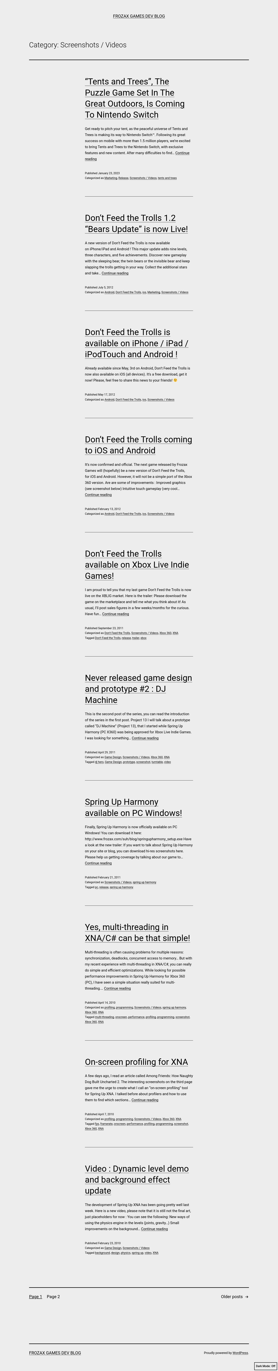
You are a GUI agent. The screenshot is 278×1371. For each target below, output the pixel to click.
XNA (175, 633)
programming (124, 1007)
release (126, 638)
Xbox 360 (165, 633)
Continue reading (115, 273)
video (167, 762)
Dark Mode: (265, 1366)
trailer (135, 638)
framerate (106, 1124)
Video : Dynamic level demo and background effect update (137, 1180)
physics (125, 1252)
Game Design (112, 757)
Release (123, 178)
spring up (137, 1252)
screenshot (143, 762)
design (115, 1252)
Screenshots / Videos (143, 178)
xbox (143, 638)
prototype (129, 762)
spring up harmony (144, 882)
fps (97, 1124)
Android (109, 292)
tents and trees (167, 178)
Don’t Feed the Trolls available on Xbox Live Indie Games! (137, 565)
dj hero (99, 762)
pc (96, 887)
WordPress (240, 1353)
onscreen (121, 1017)
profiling (109, 1007)
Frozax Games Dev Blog (139, 16)
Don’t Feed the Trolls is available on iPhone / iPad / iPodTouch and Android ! (136, 343)
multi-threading (104, 1017)
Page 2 (53, 1296)
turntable (157, 762)
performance (136, 1017)
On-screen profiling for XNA (136, 1062)
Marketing (110, 178)
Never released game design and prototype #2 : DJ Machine (138, 689)
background (102, 1252)
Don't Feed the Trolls (128, 292)
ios (144, 292)
